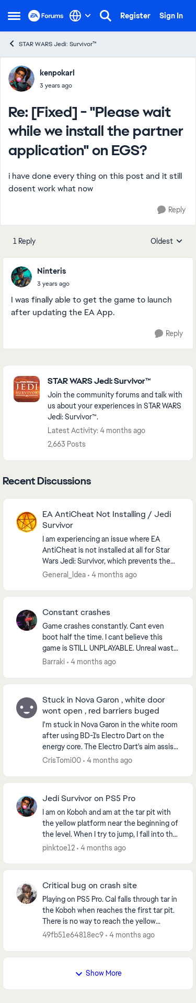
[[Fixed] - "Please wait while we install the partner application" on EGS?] (57, 85)
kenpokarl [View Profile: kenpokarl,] (57, 73)
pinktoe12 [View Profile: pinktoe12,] (58, 847)
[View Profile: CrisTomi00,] (26, 707)
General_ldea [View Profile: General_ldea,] (64, 574)
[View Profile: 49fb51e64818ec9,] (26, 893)
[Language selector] (80, 15)
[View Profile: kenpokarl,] (21, 79)
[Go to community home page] (46, 15)
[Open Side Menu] (14, 16)
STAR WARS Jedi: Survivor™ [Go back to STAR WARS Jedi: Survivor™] (52, 43)
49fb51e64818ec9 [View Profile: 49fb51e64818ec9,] (72, 935)
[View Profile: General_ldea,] (26, 522)
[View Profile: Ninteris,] (21, 276)
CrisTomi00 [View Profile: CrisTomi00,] (61, 760)
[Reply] (171, 210)
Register (135, 15)
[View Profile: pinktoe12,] (26, 806)
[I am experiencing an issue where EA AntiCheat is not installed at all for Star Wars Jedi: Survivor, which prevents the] (111, 549)
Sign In (171, 15)
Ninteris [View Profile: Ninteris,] (51, 271)
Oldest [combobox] (167, 241)
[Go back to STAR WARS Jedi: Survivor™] (115, 381)
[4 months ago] (112, 574)
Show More (98, 973)
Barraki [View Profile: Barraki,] (53, 661)
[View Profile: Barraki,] (26, 620)
